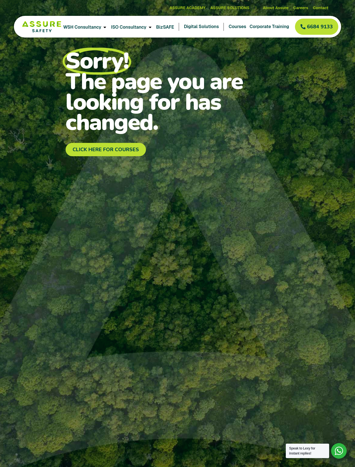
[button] (316, 27)
